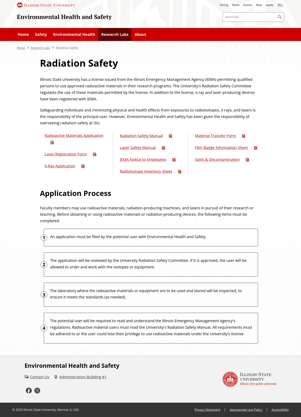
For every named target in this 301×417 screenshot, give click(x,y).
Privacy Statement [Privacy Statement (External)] (207, 410)
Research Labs (115, 34)
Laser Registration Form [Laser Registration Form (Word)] (66, 154)
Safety (41, 34)
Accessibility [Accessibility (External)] (280, 410)
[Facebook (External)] (29, 391)
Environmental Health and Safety (64, 17)
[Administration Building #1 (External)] (80, 377)
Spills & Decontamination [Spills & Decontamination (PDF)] (217, 159)
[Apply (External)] (269, 5)
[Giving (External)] (224, 5)
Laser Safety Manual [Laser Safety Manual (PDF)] (138, 147)
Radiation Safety (67, 48)
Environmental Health (74, 34)
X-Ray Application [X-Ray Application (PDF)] (60, 166)
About (140, 34)
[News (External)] (235, 5)
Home (23, 34)
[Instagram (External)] (37, 391)
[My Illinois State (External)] (280, 5)
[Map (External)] (259, 5)
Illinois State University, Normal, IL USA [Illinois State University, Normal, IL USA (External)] (51, 410)
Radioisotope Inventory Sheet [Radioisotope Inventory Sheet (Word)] (146, 171)
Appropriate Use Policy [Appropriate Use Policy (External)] (246, 410)
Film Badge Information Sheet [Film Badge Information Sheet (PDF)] (221, 147)
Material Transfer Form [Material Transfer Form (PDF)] (215, 135)
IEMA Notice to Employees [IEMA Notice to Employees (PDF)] (143, 159)
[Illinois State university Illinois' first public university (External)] (249, 379)
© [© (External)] (13, 410)
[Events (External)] (248, 5)
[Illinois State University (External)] (46, 5)
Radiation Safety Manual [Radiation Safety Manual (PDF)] (141, 135)
